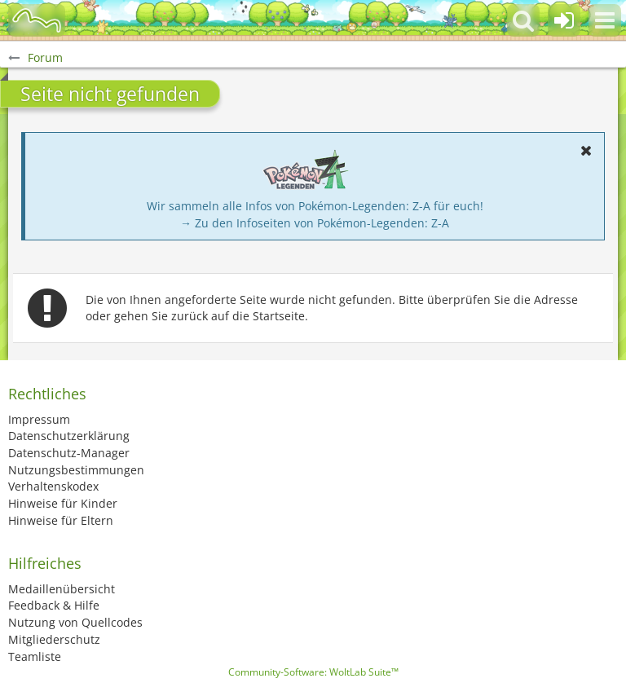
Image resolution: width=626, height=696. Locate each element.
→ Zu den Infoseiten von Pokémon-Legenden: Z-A (314, 223)
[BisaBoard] (36, 20)
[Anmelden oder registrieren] (564, 20)
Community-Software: (313, 672)
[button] (605, 20)
